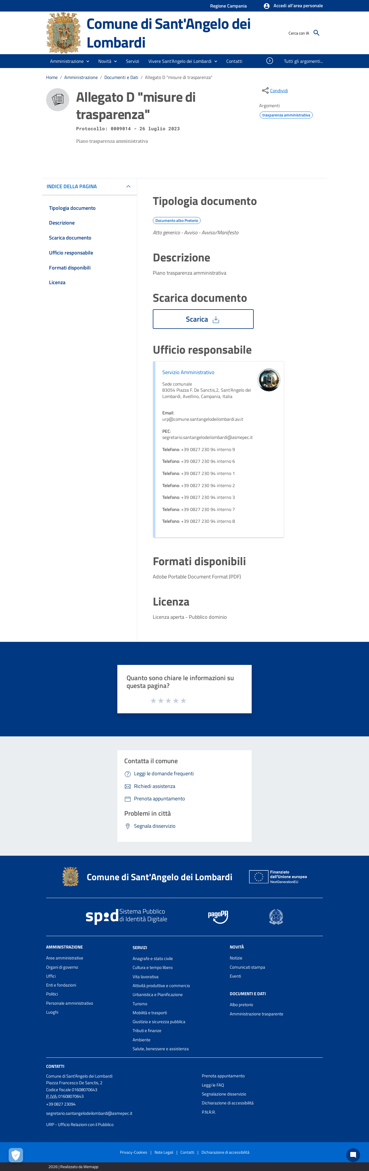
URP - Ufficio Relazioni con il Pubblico (80, 1124)
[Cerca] (316, 33)
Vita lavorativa (146, 976)
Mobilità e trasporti (150, 1012)
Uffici (51, 976)
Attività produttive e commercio (161, 985)
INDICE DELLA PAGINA (74, 186)
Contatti (55, 1066)
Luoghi (52, 1012)
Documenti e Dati (121, 77)
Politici (52, 994)
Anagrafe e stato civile (153, 958)
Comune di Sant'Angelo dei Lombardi (168, 32)
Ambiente (141, 1039)
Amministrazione (81, 77)
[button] (293, 6)
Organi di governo (62, 967)
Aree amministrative (64, 958)
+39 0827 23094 (61, 1104)
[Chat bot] (353, 1155)
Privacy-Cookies (133, 1152)
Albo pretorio (241, 1004)
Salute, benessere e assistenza (161, 1048)
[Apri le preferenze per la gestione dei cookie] (16, 1155)
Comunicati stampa (247, 967)
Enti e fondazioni (61, 985)
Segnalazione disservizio (224, 1094)
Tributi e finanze (147, 1030)
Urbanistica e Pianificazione (158, 994)
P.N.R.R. (209, 1112)
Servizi (140, 947)
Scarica (203, 319)
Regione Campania (228, 5)
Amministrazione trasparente (256, 1013)
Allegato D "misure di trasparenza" (178, 77)
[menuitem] (234, 61)
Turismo (140, 1003)
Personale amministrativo (69, 1003)
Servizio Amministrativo (188, 372)
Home (52, 77)
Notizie (236, 958)
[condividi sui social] (274, 90)
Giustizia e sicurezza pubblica (159, 1021)
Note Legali (164, 1152)
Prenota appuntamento (223, 1075)
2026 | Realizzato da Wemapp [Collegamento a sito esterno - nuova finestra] (73, 1167)
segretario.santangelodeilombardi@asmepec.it (89, 1113)
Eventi (235, 976)
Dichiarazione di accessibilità (228, 1103)
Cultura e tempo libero (153, 967)
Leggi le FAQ (213, 1085)
